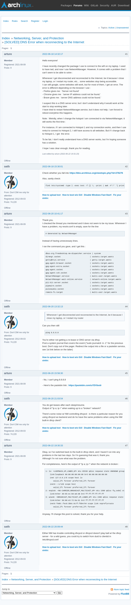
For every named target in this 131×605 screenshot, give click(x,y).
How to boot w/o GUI (72, 195)
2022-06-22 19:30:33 (52, 445)
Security (104, 5)
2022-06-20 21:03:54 (52, 398)
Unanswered (122, 27)
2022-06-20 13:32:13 (52, 306)
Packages (66, 5)
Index (6, 21)
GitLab (94, 5)
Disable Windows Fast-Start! (98, 195)
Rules (15, 21)
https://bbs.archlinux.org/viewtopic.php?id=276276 (96, 173)
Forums (78, 5)
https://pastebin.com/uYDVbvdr (85, 385)
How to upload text (51, 195)
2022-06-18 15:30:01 (52, 166)
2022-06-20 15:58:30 (52, 373)
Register (35, 21)
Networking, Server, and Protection (39, 38)
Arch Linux (17, 5)
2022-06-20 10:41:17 (52, 213)
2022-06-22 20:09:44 (52, 526)
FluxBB (125, 593)
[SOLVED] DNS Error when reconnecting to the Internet (44, 42)
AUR (113, 5)
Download (123, 5)
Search (24, 21)
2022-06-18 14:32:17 (52, 54)
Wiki (86, 5)
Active (111, 27)
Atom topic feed (121, 589)
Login (45, 21)
